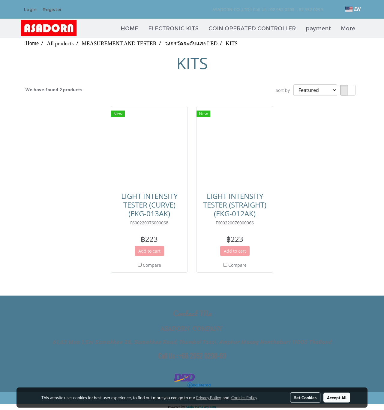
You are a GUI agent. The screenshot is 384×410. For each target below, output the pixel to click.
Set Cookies (305, 397)
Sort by (284, 90)
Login (30, 9)
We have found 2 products (54, 90)
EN (353, 9)
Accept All (336, 397)
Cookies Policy (244, 397)
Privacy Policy (208, 397)
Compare (152, 265)
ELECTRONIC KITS (173, 28)
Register (52, 9)
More (348, 28)
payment (318, 28)
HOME (129, 28)
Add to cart (149, 251)
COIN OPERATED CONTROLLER (252, 28)
